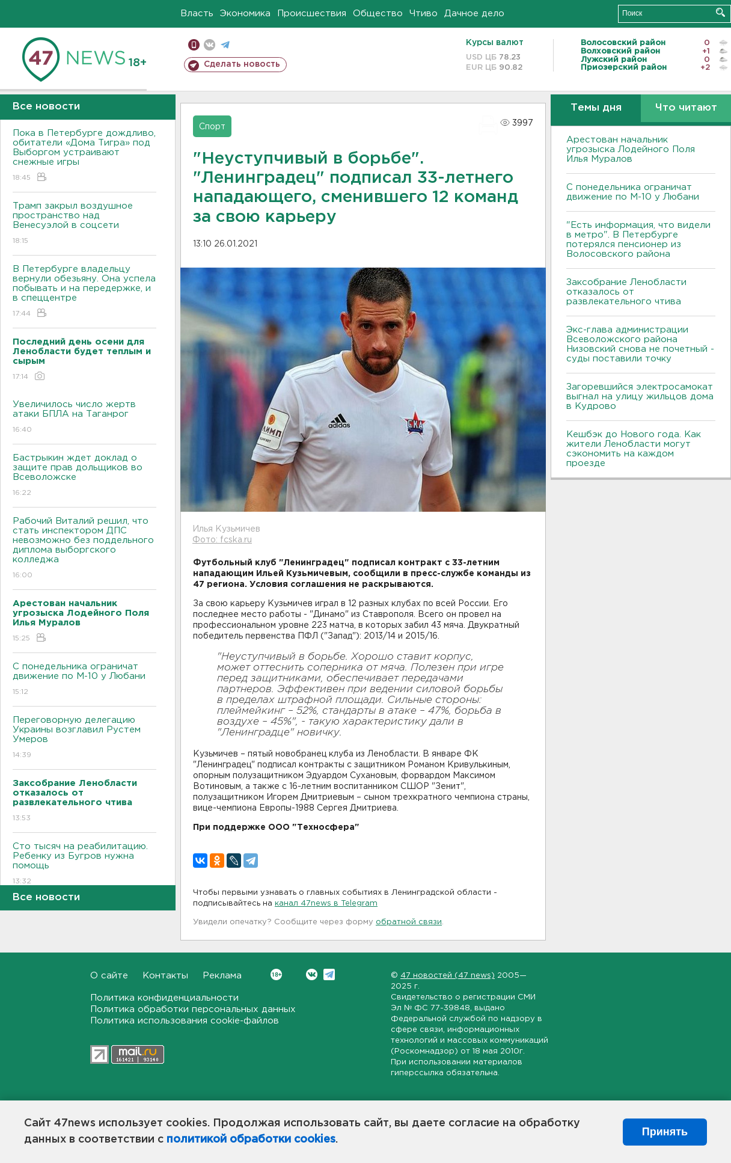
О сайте (109, 976)
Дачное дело (474, 13)
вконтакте (209, 45)
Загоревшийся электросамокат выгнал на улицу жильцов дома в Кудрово (640, 396)
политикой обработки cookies (251, 1139)
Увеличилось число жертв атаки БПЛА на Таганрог (84, 417)
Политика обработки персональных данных (193, 1009)
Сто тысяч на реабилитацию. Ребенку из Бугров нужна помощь (84, 864)
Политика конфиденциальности (164, 998)
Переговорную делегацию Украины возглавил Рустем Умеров (84, 738)
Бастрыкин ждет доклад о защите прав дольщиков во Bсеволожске (84, 476)
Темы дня (596, 107)
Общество (378, 13)
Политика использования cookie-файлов (184, 1021)
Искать (720, 12)
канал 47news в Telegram (326, 903)
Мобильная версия (194, 45)
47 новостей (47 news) (447, 975)
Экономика (245, 13)
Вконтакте (276, 974)
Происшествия (311, 13)
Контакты (165, 976)
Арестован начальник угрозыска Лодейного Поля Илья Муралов (630, 149)
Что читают (686, 107)
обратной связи (409, 922)
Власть (196, 13)
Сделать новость (242, 64)
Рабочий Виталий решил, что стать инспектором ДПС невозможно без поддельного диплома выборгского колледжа (84, 548)
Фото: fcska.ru (222, 540)
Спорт (212, 126)
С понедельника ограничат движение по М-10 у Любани (84, 680)
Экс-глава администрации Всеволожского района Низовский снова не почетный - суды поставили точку (640, 344)
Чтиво (423, 13)
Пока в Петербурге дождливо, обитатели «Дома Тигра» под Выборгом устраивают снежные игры (84, 156)
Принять (665, 1132)
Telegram (329, 974)
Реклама (222, 976)
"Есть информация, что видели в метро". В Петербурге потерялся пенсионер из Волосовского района (638, 239)
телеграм (225, 45)
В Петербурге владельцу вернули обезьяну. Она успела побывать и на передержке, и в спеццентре (84, 292)
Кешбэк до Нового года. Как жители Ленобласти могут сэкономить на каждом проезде (633, 449)
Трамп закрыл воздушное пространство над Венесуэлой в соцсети (84, 224)
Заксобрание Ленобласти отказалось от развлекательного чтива (626, 291)
